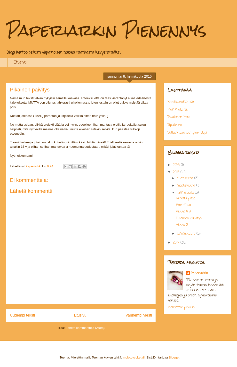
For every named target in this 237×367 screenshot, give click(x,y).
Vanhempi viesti (139, 315)
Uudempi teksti (22, 315)
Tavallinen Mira (178, 117)
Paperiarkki (199, 273)
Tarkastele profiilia (181, 307)
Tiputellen (174, 125)
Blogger (174, 357)
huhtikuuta (185, 178)
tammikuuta (187, 233)
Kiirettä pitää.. (186, 198)
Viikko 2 (182, 225)
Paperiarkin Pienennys (106, 30)
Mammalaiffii (177, 109)
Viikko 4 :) (183, 211)
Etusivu (20, 62)
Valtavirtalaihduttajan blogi (187, 132)
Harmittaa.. (184, 205)
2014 (177, 242)
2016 (177, 165)
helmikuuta (186, 192)
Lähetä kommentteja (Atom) (85, 328)
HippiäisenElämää (180, 102)
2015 (177, 172)
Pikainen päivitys (189, 218)
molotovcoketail (134, 357)
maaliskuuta (186, 185)
